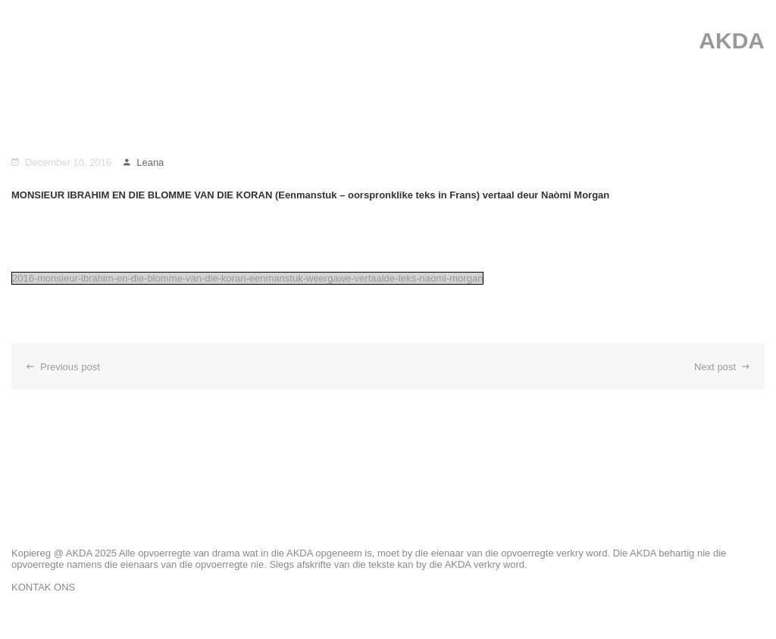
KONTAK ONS (43, 587)
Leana (144, 162)
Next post (721, 366)
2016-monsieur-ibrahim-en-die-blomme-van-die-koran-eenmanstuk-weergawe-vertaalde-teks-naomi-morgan (247, 278)
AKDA (732, 40)
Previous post (63, 366)
